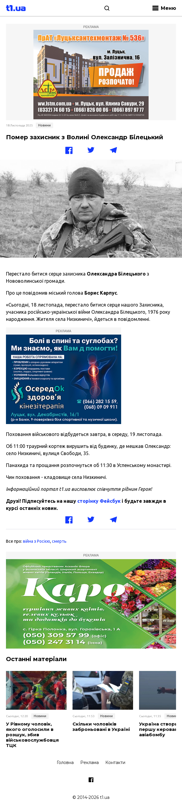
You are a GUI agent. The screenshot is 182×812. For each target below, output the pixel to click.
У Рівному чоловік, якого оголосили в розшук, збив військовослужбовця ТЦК (32, 734)
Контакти (115, 762)
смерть (59, 541)
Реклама (89, 762)
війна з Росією (36, 541)
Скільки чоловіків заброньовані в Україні (101, 726)
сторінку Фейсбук (99, 501)
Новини (44, 125)
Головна (65, 762)
